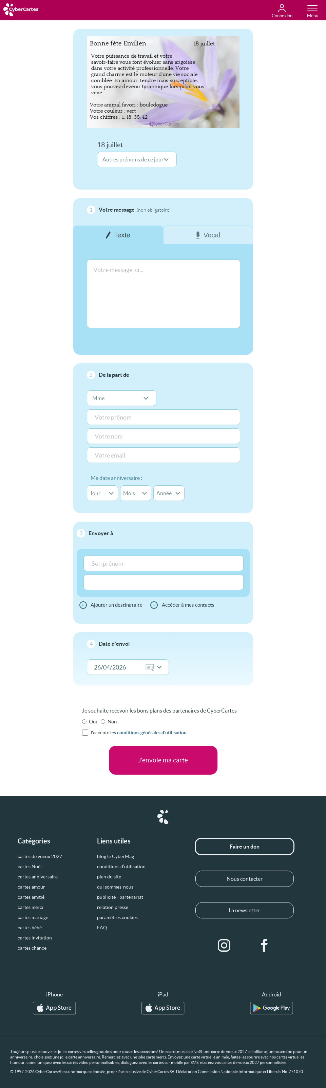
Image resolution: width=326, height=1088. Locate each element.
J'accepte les (138, 732)
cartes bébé (30, 927)
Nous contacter (245, 879)
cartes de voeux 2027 (40, 856)
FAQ (102, 927)
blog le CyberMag (115, 856)
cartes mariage (33, 917)
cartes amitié (31, 897)
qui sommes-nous (115, 887)
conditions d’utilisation (121, 866)
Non (112, 721)
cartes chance (32, 948)
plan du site (109, 876)
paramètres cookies (117, 917)
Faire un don (245, 846)
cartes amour (31, 887)
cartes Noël (30, 866)
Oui (93, 721)
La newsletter (244, 910)
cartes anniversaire (38, 876)
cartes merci (30, 907)
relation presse (112, 907)
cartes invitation (35, 937)
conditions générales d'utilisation (152, 732)
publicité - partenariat (120, 897)
